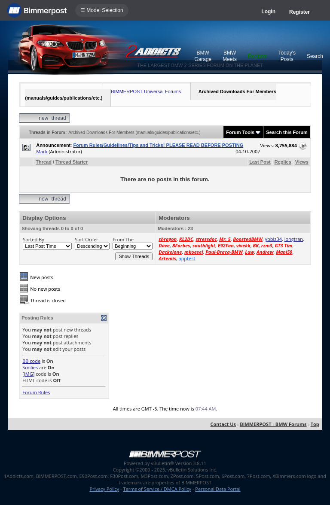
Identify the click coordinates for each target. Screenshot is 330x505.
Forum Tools (240, 132)
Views (302, 161)
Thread (44, 161)
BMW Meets (230, 56)
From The (123, 239)
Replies (283, 161)
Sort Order (86, 239)
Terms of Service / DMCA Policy (157, 489)
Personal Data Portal (217, 489)
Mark (41, 151)
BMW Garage (202, 56)
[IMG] (28, 374)
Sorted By (33, 239)
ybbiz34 (273, 239)
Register (299, 12)
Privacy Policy (104, 489)
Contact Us (223, 424)
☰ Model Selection (101, 10)
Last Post (260, 161)
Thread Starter (71, 161)
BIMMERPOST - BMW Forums (273, 424)
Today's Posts (287, 56)
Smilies (30, 367)
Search (315, 56)
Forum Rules (36, 392)
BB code (31, 361)
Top (315, 424)
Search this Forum (287, 132)
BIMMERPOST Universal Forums (146, 91)
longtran (293, 239)
